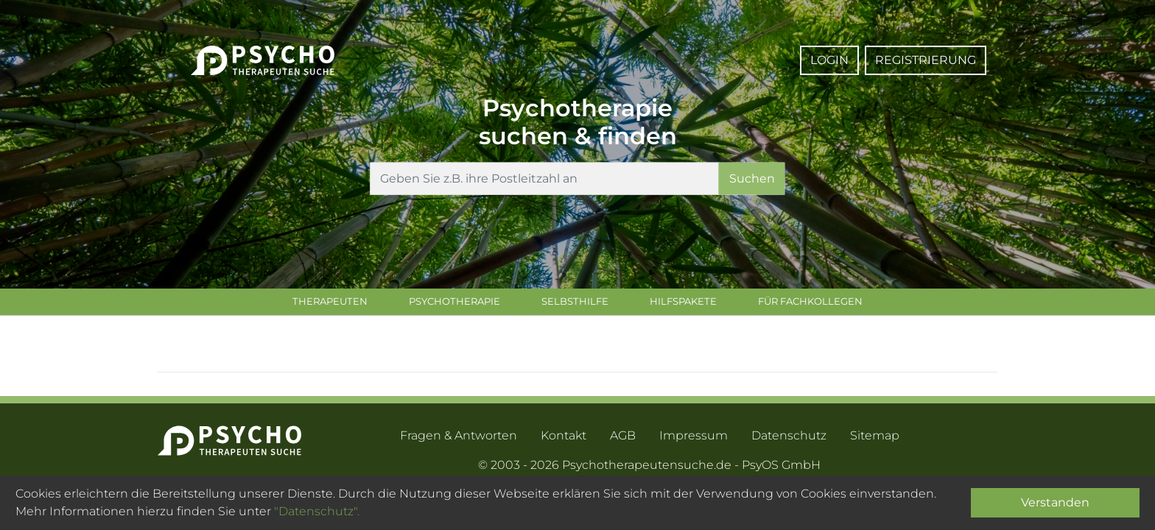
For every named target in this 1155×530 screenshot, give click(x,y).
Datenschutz (788, 438)
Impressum (693, 438)
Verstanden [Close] (1055, 502)
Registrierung (925, 60)
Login (829, 60)
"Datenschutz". (316, 511)
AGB (623, 438)
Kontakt (563, 438)
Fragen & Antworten (458, 438)
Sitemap (874, 438)
